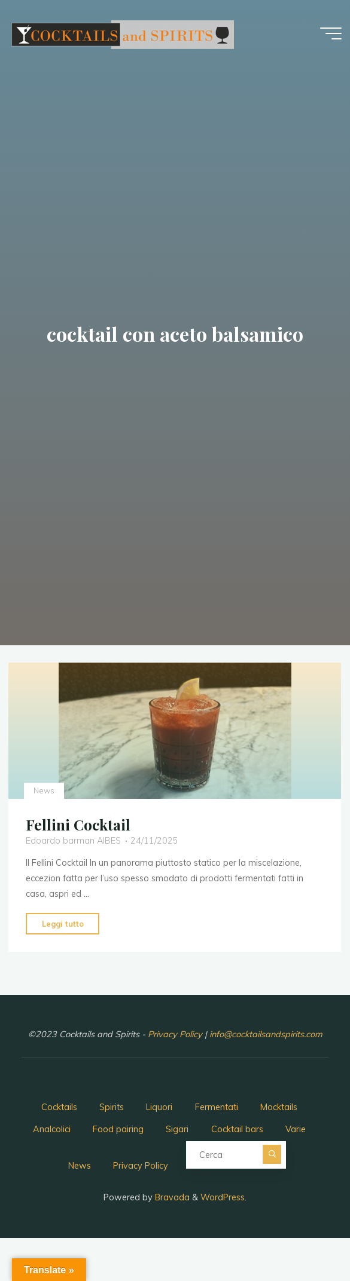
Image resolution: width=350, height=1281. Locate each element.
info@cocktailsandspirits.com (265, 1034)
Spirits (111, 1107)
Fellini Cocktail (78, 824)
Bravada (171, 1197)
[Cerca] (272, 1154)
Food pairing (118, 1129)
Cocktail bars (237, 1129)
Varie (295, 1129)
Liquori (159, 1107)
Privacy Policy (176, 1034)
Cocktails (59, 1107)
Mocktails (278, 1107)
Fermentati (216, 1107)
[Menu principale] (331, 33)
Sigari (177, 1129)
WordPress (222, 1197)
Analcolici (52, 1129)
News (44, 790)
